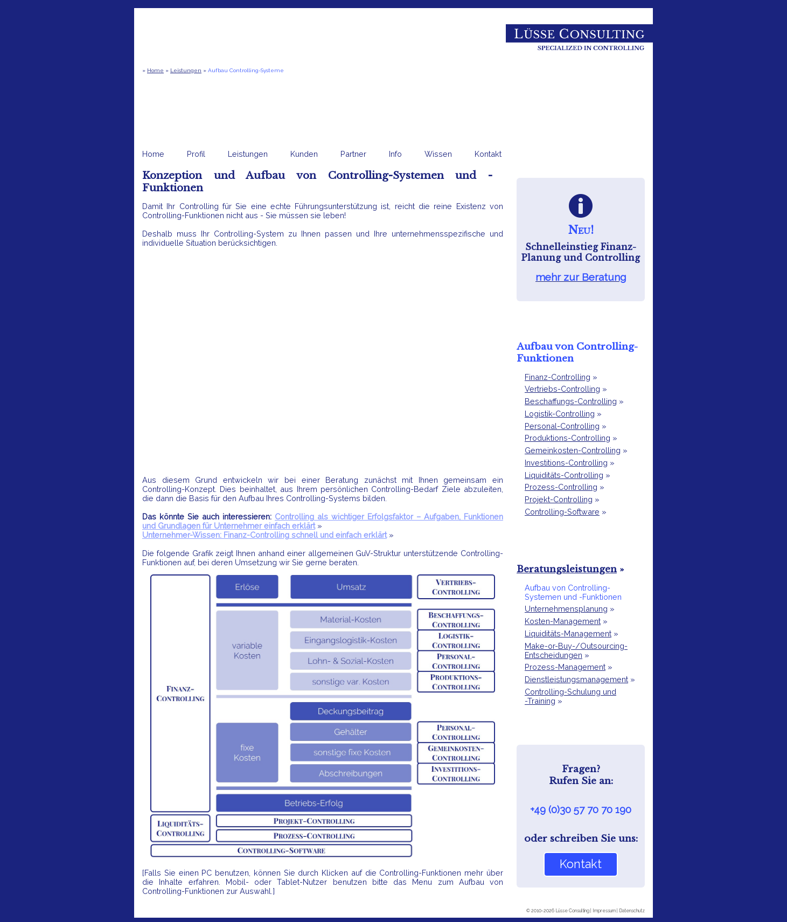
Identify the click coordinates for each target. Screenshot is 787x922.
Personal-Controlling (562, 426)
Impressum (604, 910)
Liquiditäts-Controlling (564, 475)
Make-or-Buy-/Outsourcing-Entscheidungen (576, 650)
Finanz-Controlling (557, 377)
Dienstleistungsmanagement (576, 679)
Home (155, 70)
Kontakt (488, 153)
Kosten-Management (563, 621)
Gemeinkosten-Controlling (573, 450)
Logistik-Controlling (560, 413)
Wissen (438, 153)
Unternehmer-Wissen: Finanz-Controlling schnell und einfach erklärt (264, 534)
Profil (196, 153)
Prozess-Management (565, 666)
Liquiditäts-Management (568, 633)
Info (395, 153)
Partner (353, 153)
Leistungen (185, 70)
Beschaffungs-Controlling (571, 401)
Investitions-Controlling (566, 462)
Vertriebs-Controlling (562, 388)
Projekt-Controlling (559, 499)
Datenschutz (632, 910)
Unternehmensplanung (566, 608)
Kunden (304, 153)
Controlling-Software (562, 511)
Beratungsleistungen (567, 569)
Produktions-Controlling (567, 437)
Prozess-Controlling (561, 486)
